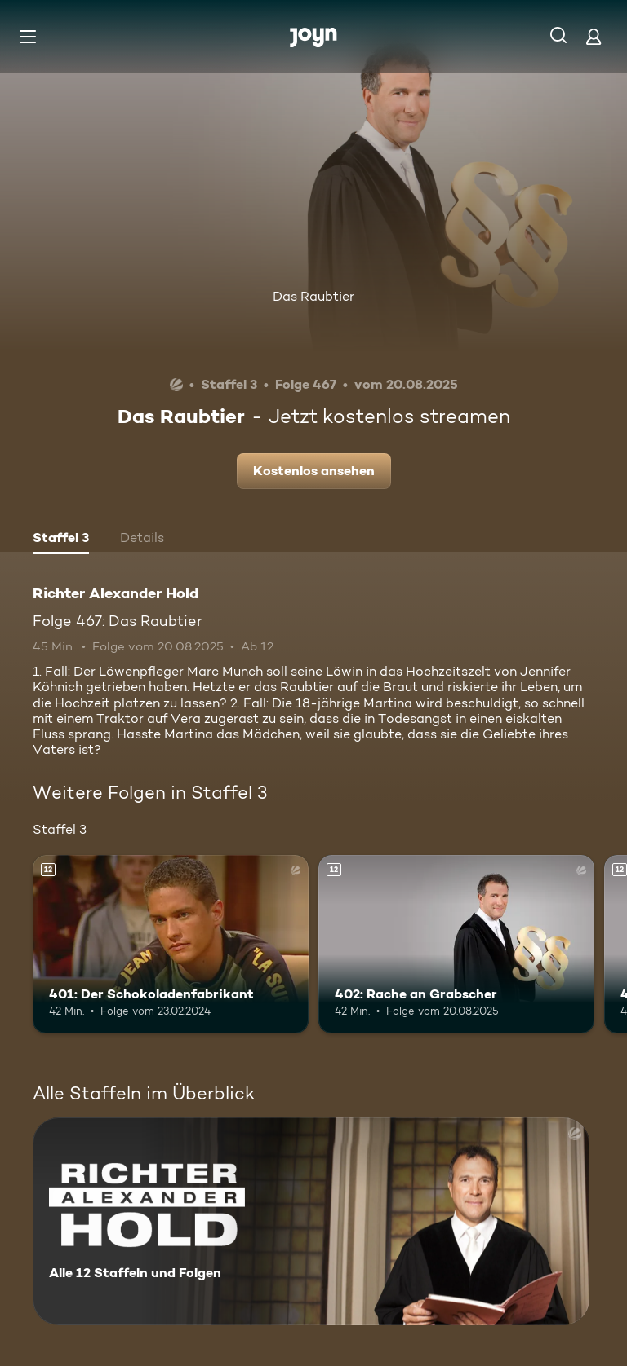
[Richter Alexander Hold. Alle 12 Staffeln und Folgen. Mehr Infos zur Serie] (311, 1221)
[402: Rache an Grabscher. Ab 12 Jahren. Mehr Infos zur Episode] (456, 944)
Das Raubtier (313, 296)
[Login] (593, 36)
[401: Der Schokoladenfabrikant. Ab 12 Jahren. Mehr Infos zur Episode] (171, 944)
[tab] (60, 539)
